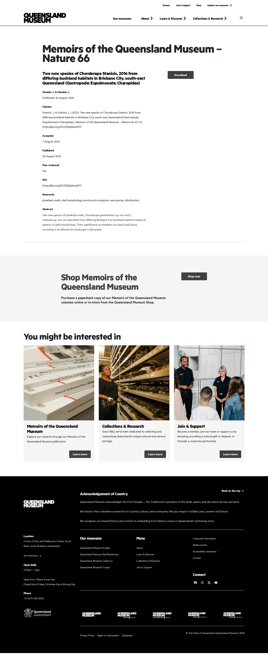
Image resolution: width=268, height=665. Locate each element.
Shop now (194, 278)
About (139, 549)
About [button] (145, 18)
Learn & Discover (145, 555)
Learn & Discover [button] (171, 18)
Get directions (31, 557)
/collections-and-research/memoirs (59, 405)
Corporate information (204, 540)
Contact (197, 559)
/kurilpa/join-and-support (209, 405)
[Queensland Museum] (45, 18)
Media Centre (200, 546)
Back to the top (231, 492)
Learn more (80, 456)
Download (180, 76)
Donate (166, 5)
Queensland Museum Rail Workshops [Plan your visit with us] (99, 555)
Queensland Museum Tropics (95, 568)
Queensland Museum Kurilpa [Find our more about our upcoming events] (95, 549)
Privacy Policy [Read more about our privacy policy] (87, 636)
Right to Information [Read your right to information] (108, 636)
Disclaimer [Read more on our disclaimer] (127, 636)
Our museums (122, 18)
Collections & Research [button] (208, 18)
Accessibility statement (204, 553)
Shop (198, 5)
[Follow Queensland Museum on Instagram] (202, 584)
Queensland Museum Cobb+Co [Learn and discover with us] (96, 562)
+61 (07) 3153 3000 (34, 599)
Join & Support (183, 5)
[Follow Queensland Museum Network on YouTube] (215, 584)
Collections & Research (148, 562)
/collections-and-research (134, 405)
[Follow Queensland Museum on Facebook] (195, 584)
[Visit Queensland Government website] (37, 614)
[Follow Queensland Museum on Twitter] (209, 584)
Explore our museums (218, 5)
